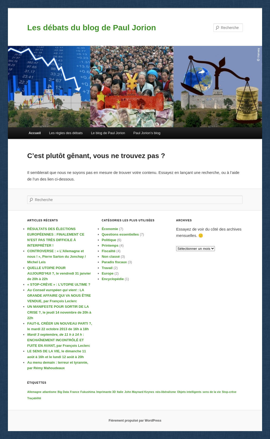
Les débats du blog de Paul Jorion (91, 27)
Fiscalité (108, 251)
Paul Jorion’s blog (146, 133)
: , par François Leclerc (59, 295)
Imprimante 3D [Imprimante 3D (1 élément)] (106, 391)
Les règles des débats (66, 133)
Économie (110, 229)
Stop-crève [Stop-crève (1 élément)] (229, 391)
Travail (107, 268)
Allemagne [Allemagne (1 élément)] (34, 391)
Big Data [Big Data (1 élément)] (63, 391)
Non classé (111, 256)
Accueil (34, 133)
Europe (108, 273)
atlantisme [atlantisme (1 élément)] (49, 391)
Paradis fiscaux (114, 262)
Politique (109, 240)
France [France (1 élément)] (74, 391)
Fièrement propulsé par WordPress (135, 420)
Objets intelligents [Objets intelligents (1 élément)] (189, 391)
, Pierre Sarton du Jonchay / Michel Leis (56, 256)
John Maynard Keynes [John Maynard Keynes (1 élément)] (139, 391)
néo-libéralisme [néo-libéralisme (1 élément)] (165, 391)
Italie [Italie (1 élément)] (120, 391)
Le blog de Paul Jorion (108, 133)
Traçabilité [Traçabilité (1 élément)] (34, 398)
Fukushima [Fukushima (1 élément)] (87, 391)
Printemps (110, 245)
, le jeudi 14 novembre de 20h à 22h (59, 312)
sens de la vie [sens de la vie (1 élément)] (211, 391)
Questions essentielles (120, 234)
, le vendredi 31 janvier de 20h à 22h (59, 273)
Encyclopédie (113, 279)
